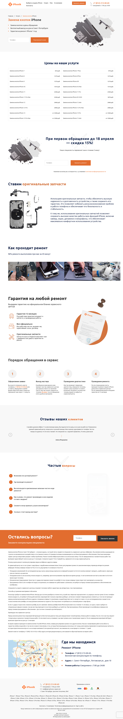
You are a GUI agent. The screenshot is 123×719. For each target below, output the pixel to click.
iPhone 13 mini (73, 695)
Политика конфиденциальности (65, 703)
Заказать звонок (79, 3)
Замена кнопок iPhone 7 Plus (72, 71)
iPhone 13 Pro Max (62, 695)
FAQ (51, 3)
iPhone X (42, 693)
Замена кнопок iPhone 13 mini (72, 118)
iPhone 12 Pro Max (34, 695)
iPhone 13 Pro (52, 695)
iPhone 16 (44, 697)
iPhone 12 (109, 693)
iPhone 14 (81, 695)
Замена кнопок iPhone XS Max (72, 86)
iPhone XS (55, 693)
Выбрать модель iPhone (34, 3)
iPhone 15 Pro (24, 697)
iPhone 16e (81, 697)
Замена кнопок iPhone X (17, 81)
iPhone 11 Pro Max (90, 693)
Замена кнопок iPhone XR (71, 81)
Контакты (29, 5)
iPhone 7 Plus (20, 693)
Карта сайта (80, 703)
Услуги (46, 3)
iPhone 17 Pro (96, 697)
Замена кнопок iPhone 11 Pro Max (20, 97)
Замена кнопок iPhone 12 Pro (19, 108)
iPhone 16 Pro (61, 697)
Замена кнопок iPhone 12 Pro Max (73, 108)
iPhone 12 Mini (15, 695)
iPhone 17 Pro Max (106, 697)
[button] (34, 471)
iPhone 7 (12, 693)
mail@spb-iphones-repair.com (50, 686)
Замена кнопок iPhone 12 (17, 102)
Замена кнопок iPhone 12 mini (72, 102)
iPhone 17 (88, 697)
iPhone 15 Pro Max (34, 697)
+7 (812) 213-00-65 (101, 3)
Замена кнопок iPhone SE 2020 (72, 97)
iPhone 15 (109, 695)
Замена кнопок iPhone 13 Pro (72, 113)
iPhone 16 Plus (51, 697)
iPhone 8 (27, 693)
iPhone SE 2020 (101, 693)
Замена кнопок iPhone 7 (17, 71)
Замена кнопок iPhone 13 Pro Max (20, 118)
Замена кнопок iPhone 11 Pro (72, 92)
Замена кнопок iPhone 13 (17, 113)
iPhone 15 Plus (14, 697)
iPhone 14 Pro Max (99, 695)
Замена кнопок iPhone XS (17, 86)
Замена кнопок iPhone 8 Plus (72, 76)
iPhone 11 (72, 693)
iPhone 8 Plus (35, 693)
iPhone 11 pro (80, 693)
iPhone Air (62, 700)
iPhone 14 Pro (89, 695)
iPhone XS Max (63, 693)
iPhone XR (49, 693)
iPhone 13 (44, 695)
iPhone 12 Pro (24, 695)
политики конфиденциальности (95, 171)
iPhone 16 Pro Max (71, 697)
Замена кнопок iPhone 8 (17, 76)
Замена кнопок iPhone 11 (17, 92)
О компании (58, 3)
